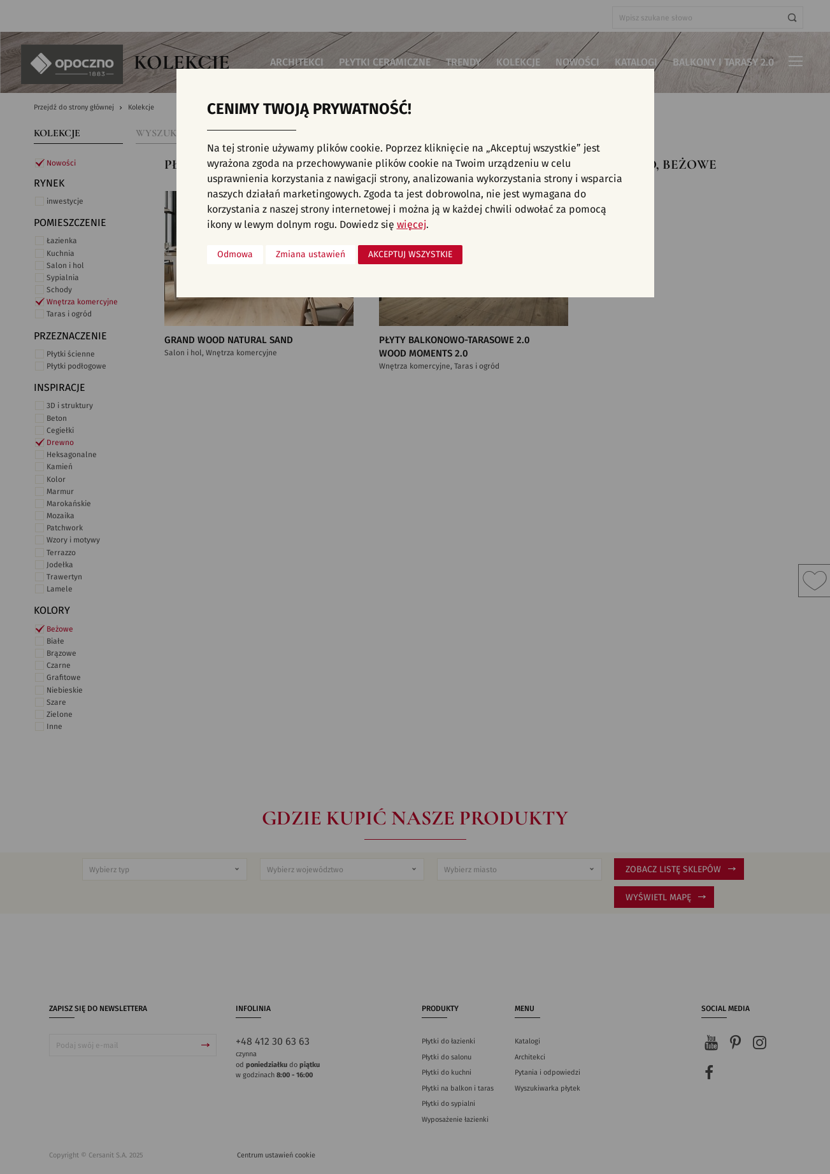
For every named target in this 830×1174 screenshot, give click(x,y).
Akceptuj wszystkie (410, 254)
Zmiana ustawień (310, 254)
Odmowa (235, 254)
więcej (411, 225)
